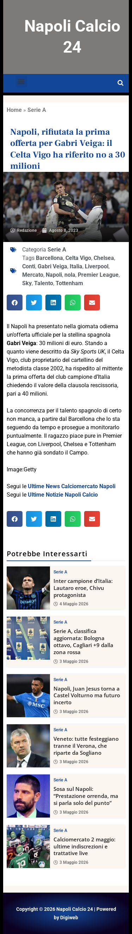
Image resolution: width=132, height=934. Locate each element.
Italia (76, 266)
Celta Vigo (78, 258)
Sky (27, 283)
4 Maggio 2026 (71, 604)
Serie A (36, 110)
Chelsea (104, 258)
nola (69, 274)
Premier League (98, 274)
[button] (21, 81)
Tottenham (69, 283)
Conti (28, 266)
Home (14, 110)
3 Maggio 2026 (71, 661)
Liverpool (96, 266)
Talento (43, 283)
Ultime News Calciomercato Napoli (71, 486)
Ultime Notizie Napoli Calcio (63, 494)
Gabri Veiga (52, 266)
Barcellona (49, 258)
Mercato (32, 274)
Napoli (54, 274)
